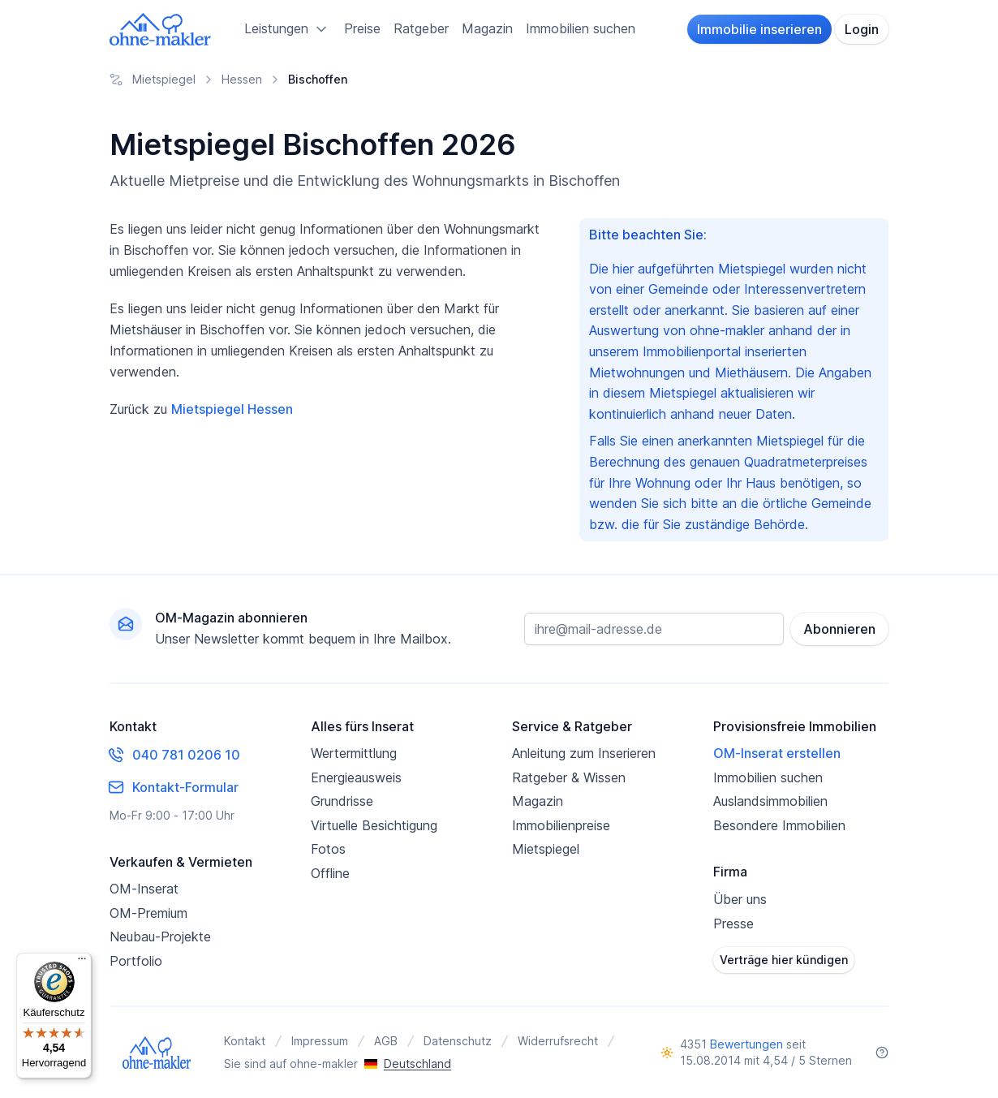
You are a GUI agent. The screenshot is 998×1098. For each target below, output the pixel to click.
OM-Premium (148, 913)
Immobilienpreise (561, 825)
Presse (733, 923)
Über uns (740, 899)
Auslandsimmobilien (770, 801)
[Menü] (82, 962)
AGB (386, 1041)
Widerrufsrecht (558, 1041)
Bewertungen (746, 1044)
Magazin (487, 28)
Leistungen (287, 29)
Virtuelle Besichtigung (374, 825)
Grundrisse (342, 801)
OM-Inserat (144, 889)
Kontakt (244, 1041)
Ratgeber (421, 28)
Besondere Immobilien (779, 825)
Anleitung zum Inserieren (584, 753)
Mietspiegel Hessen (232, 409)
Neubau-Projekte (160, 936)
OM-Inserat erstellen (777, 753)
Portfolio (136, 961)
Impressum (319, 1041)
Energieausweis (356, 777)
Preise (362, 28)
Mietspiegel (545, 849)
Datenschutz (458, 1041)
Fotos (328, 849)
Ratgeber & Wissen (569, 777)
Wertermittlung (354, 753)
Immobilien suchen (580, 28)
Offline (330, 873)
